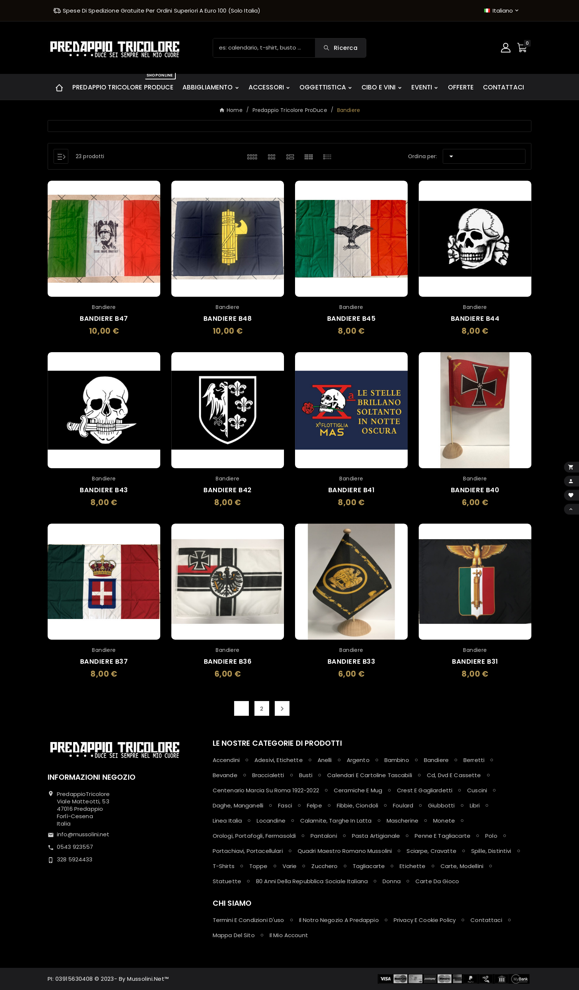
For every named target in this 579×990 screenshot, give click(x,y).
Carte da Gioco (437, 881)
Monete (444, 820)
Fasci (285, 805)
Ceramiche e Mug (358, 790)
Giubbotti (441, 805)
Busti (306, 775)
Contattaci (486, 920)
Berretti (473, 760)
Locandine (271, 820)
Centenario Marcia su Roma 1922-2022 (266, 790)
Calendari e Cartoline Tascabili (369, 775)
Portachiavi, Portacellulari (248, 851)
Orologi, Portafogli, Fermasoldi (254, 836)
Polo (491, 836)
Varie (289, 866)
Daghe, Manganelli (238, 805)
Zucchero (324, 866)
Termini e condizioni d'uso (248, 920)
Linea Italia (227, 820)
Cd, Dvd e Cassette (454, 775)
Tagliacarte (369, 866)
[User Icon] (507, 47)
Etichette (412, 866)
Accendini (226, 760)
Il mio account (289, 935)
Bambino (396, 760)
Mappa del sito (234, 935)
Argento (358, 760)
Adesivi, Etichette (278, 760)
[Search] (340, 47)
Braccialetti (268, 775)
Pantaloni (324, 836)
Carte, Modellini (462, 866)
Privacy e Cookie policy (425, 920)
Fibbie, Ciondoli (357, 805)
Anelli (325, 760)
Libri (475, 805)
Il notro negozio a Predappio (339, 920)
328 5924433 (75, 859)
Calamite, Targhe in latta (336, 820)
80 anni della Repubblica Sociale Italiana (312, 881)
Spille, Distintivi (491, 851)
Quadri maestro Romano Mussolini (345, 851)
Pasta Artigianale (376, 836)
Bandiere (436, 760)
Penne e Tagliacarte (442, 836)
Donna (392, 881)
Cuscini (477, 790)
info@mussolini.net (83, 834)
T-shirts (223, 866)
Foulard (403, 805)
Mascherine (403, 820)
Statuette (227, 881)
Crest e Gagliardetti (424, 790)
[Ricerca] (264, 47)
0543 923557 (75, 847)
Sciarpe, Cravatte (431, 851)
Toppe (258, 866)
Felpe (314, 805)
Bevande (225, 775)
